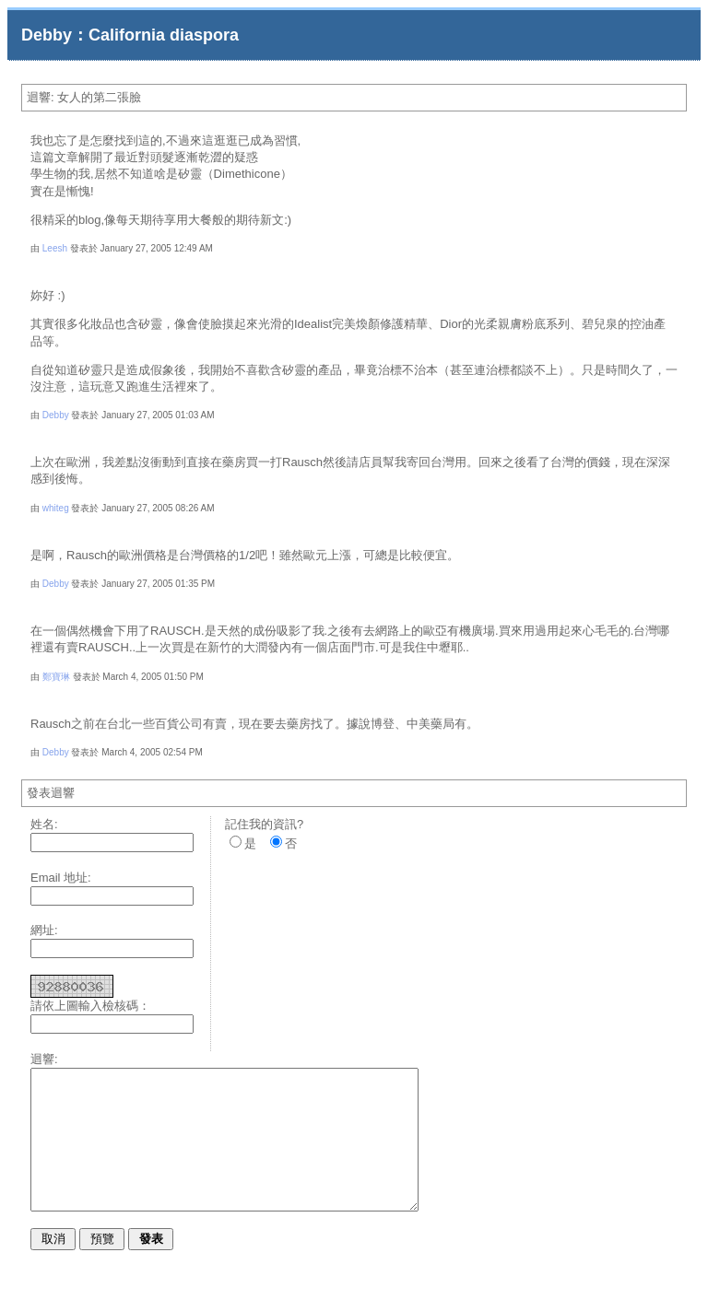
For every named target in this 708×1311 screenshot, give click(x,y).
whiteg (55, 508)
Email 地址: (60, 877)
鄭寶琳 (56, 677)
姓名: (44, 824)
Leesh (54, 248)
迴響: (44, 1059)
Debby (55, 415)
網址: (44, 930)
